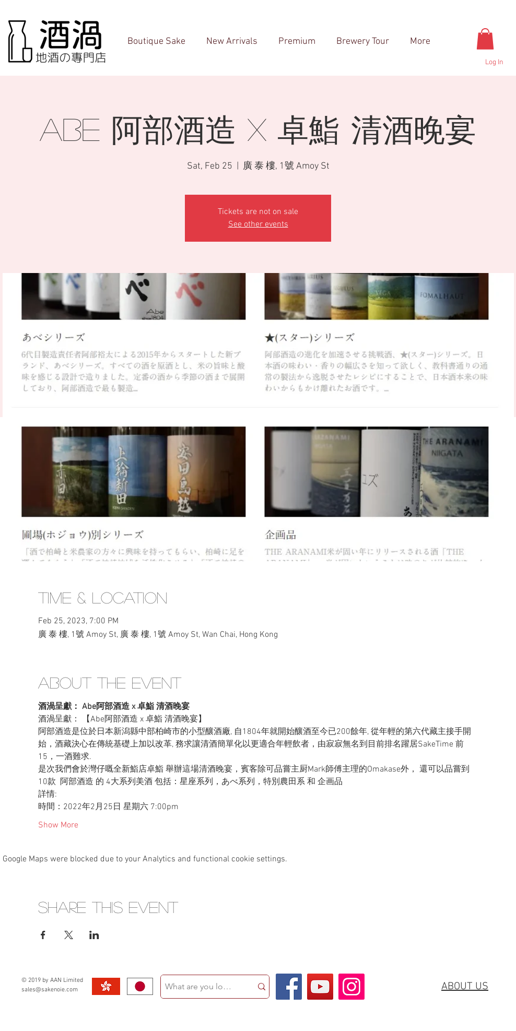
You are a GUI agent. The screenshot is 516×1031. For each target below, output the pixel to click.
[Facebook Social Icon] (289, 987)
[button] (485, 39)
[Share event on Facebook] (43, 935)
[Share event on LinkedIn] (94, 935)
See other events (258, 224)
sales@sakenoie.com (49, 989)
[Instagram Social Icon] (351, 987)
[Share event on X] (69, 935)
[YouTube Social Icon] (320, 987)
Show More (58, 825)
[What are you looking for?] (198, 986)
